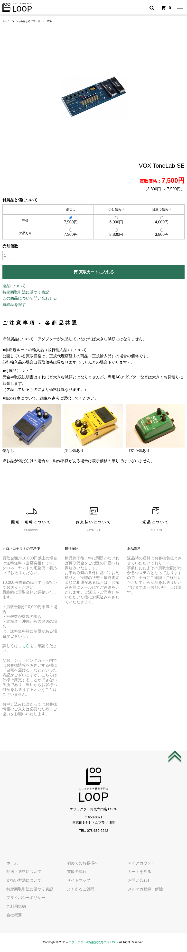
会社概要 (10, 915)
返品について (14, 286)
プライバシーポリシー (21, 898)
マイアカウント (137, 863)
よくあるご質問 (76, 889)
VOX (56, 21)
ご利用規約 (12, 906)
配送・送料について (19, 872)
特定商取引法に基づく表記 (25, 292)
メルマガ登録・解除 (141, 889)
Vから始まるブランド (32, 21)
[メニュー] (179, 7)
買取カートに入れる (93, 272)
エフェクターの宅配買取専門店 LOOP (93, 942)
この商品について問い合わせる (29, 298)
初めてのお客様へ (78, 863)
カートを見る (135, 872)
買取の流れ (73, 872)
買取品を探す (14, 304)
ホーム (6, 21)
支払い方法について (19, 880)
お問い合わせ (135, 880)
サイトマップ (74, 880)
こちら (24, 646)
